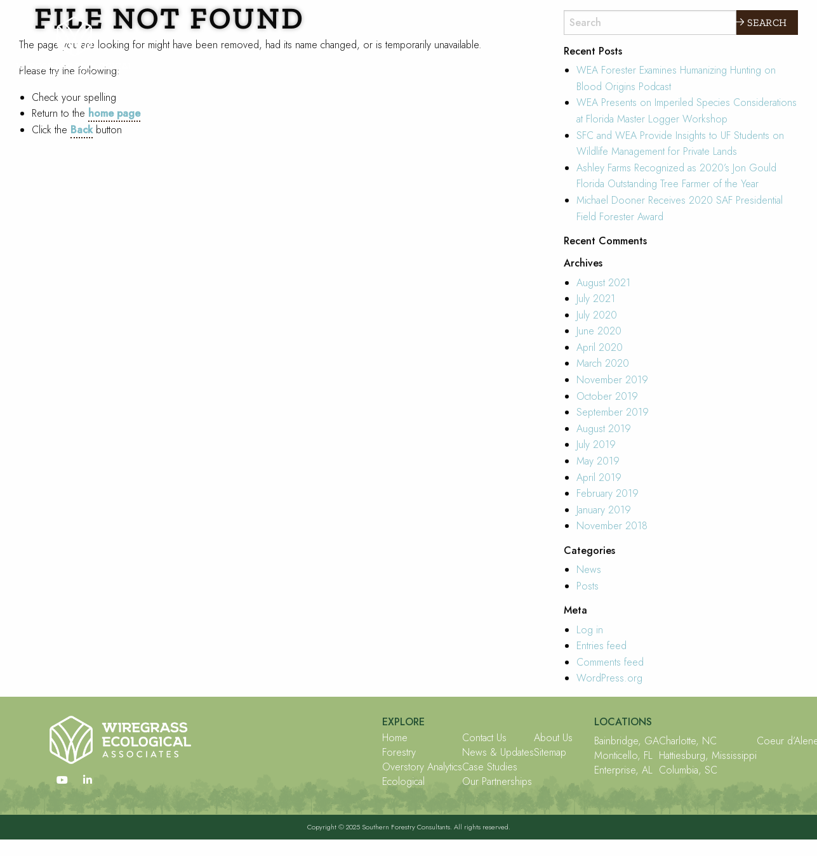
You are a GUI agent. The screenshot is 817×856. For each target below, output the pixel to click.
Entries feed (601, 645)
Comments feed (610, 662)
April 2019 (598, 477)
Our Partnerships (497, 782)
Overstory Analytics (422, 767)
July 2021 (595, 298)
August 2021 (603, 282)
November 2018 (612, 525)
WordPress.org (609, 678)
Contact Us (484, 738)
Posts (587, 586)
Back (81, 129)
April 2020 (599, 347)
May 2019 (598, 461)
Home (395, 738)
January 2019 (603, 510)
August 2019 (603, 428)
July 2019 (596, 444)
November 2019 (612, 379)
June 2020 (598, 331)
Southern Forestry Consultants (406, 827)
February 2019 (607, 493)
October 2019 (607, 396)
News (588, 569)
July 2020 (596, 315)
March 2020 (602, 363)
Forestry (399, 752)
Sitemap (550, 752)
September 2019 (612, 412)
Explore (698, 21)
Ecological (403, 782)
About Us (553, 738)
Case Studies (489, 767)
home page (114, 113)
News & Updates (498, 752)
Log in (589, 629)
